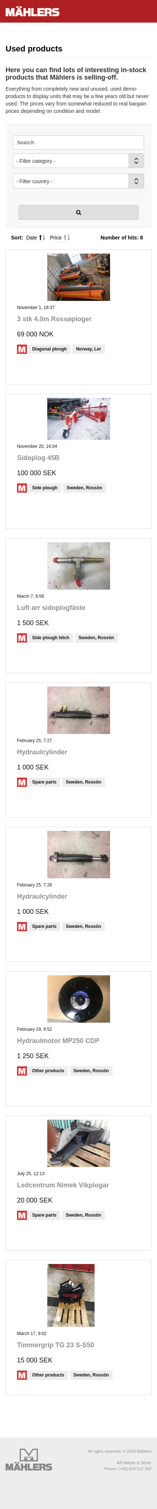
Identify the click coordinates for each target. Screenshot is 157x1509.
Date (31, 238)
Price (56, 238)
